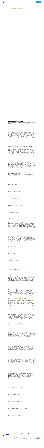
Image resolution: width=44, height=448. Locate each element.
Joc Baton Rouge (29, 360)
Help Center (29, 443)
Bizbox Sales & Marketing (16, 1)
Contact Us (29, 1)
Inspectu (15, 445)
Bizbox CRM (25, 1)
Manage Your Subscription (24, 445)
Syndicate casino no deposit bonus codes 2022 (15, 8)
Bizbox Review (15, 444)
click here (31, 230)
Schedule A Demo (23, 443)
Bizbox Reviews (21, 1)
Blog (21, 442)
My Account (32, 1)
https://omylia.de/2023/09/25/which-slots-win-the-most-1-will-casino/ (17, 305)
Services (15, 440)
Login (21, 444)
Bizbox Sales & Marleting (16, 443)
